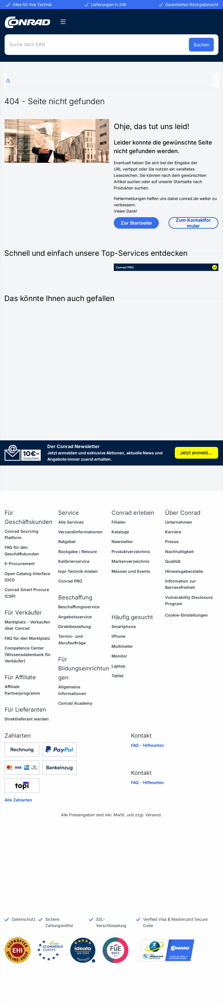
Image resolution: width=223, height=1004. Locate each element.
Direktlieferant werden (27, 718)
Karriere (173, 531)
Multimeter (122, 646)
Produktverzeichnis (131, 551)
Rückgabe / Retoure (77, 551)
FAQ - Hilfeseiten (147, 745)
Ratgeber (67, 541)
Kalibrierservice (73, 561)
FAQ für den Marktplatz (27, 638)
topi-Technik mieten (78, 571)
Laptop (118, 666)
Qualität (173, 561)
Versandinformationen (80, 531)
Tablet (118, 675)
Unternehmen (178, 522)
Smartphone (124, 626)
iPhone (118, 636)
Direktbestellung (74, 626)
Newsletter (122, 541)
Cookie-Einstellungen (186, 615)
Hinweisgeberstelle (184, 571)
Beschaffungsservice (78, 606)
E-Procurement (20, 563)
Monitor (119, 656)
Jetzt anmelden (196, 453)
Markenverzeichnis (130, 561)
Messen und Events (131, 571)
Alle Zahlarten (18, 799)
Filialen (119, 522)
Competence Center (24, 647)
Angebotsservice (75, 616)
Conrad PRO (70, 581)
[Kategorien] (63, 22)
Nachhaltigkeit (179, 551)
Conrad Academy (75, 703)
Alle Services (71, 522)
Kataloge (120, 531)
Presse (172, 541)
